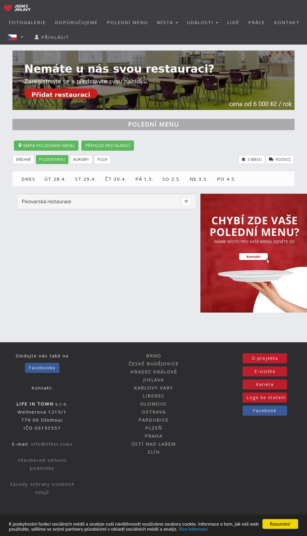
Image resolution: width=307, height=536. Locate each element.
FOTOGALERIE (27, 22)
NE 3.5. (199, 179)
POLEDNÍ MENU (127, 22)
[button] (17, 37)
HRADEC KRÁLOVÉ (153, 372)
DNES (28, 179)
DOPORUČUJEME (76, 22)
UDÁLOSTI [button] (202, 22)
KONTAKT (287, 22)
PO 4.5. (226, 179)
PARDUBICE (153, 420)
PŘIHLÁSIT (51, 37)
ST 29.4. (85, 179)
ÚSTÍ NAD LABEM (153, 444)
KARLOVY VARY (153, 388)
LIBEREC (153, 396)
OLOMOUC (153, 404)
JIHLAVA (153, 380)
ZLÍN (154, 452)
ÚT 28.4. (55, 179)
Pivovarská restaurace (46, 201)
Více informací (193, 529)
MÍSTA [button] (167, 22)
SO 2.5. (171, 179)
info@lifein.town (52, 444)
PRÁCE (256, 22)
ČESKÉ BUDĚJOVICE (154, 364)
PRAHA (153, 436)
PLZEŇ (153, 428)
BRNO (153, 356)
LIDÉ (233, 22)
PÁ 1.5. (144, 179)
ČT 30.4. (115, 179)
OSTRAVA (154, 412)
